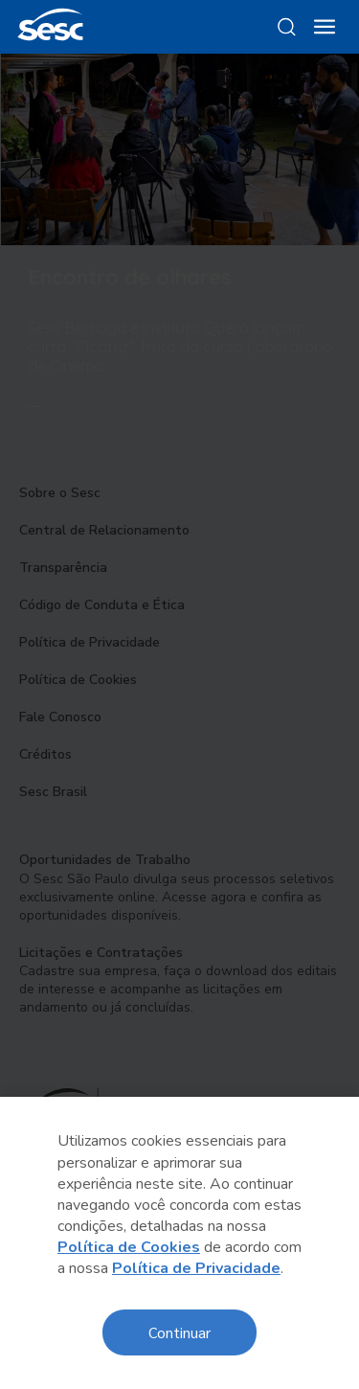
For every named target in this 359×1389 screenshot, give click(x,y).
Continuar (179, 1332)
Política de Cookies (128, 1247)
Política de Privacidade (196, 1268)
